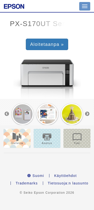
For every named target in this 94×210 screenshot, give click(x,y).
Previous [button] (6, 114)
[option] (23, 114)
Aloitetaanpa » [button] (47, 44)
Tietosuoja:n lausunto (68, 183)
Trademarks (27, 183)
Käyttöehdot (65, 176)
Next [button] (87, 114)
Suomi (35, 176)
